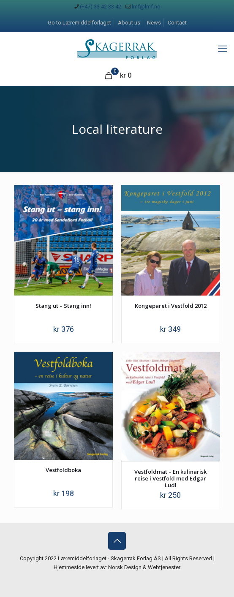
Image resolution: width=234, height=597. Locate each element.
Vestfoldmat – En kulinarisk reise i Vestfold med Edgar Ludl (170, 478)
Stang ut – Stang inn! (63, 305)
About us (129, 22)
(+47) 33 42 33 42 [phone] (100, 6)
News (154, 22)
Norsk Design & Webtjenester (144, 567)
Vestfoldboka (63, 470)
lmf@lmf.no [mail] (146, 6)
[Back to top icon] (117, 541)
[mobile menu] (222, 49)
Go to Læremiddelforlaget (79, 22)
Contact (177, 22)
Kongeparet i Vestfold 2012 (171, 305)
